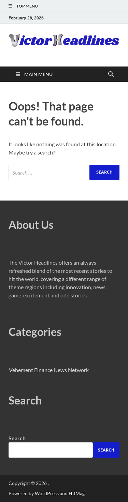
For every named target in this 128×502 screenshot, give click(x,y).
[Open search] (111, 74)
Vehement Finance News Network (49, 370)
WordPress (47, 493)
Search (17, 438)
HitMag (77, 493)
